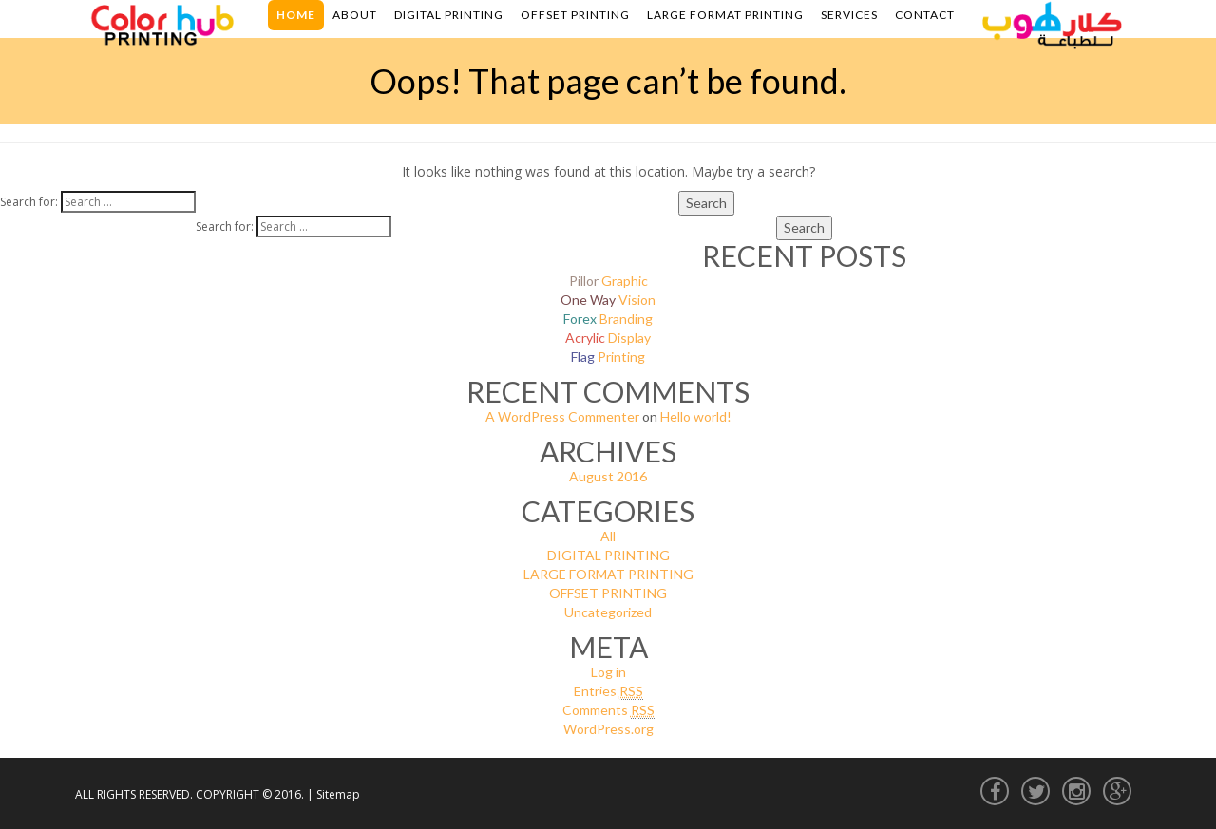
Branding (608, 319)
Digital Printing (449, 15)
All (608, 536)
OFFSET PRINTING (608, 593)
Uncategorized (608, 612)
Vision (608, 300)
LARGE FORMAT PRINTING (608, 574)
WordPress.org (608, 729)
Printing (608, 357)
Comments (608, 710)
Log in (608, 672)
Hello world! (696, 416)
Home (295, 15)
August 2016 (608, 476)
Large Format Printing (725, 15)
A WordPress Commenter (562, 416)
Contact (925, 15)
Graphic (608, 281)
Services (849, 15)
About (354, 15)
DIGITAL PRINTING (608, 555)
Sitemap (338, 794)
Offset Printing (575, 15)
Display (608, 338)
